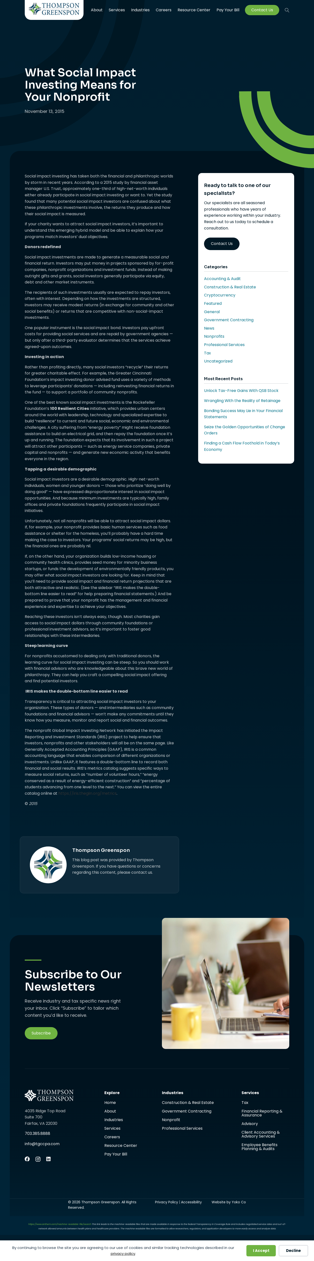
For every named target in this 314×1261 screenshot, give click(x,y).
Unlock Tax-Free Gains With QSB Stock (241, 390)
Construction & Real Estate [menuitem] (188, 1103)
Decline (293, 1250)
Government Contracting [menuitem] (186, 1111)
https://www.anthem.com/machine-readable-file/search (59, 1224)
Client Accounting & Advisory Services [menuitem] (261, 1134)
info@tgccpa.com (42, 1144)
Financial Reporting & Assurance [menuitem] (262, 1113)
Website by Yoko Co (229, 1202)
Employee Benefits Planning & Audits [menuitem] (260, 1147)
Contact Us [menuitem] (262, 10)
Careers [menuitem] (163, 10)
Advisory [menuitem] (250, 1124)
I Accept (261, 1250)
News (209, 328)
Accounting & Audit (222, 279)
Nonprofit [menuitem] (171, 1120)
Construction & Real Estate (230, 287)
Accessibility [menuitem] (191, 1202)
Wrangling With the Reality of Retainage (242, 400)
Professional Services (224, 345)
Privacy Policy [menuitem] (166, 1202)
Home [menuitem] (110, 1103)
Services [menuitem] (117, 10)
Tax (207, 353)
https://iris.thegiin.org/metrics (87, 793)
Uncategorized (218, 361)
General (212, 312)
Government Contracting (229, 320)
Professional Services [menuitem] (182, 1128)
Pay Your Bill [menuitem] (228, 10)
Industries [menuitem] (140, 10)
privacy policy (123, 1253)
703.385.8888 (37, 1133)
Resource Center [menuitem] (194, 10)
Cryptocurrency (219, 295)
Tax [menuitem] (245, 1103)
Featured (213, 303)
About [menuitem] (97, 10)
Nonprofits (214, 336)
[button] (287, 10)
